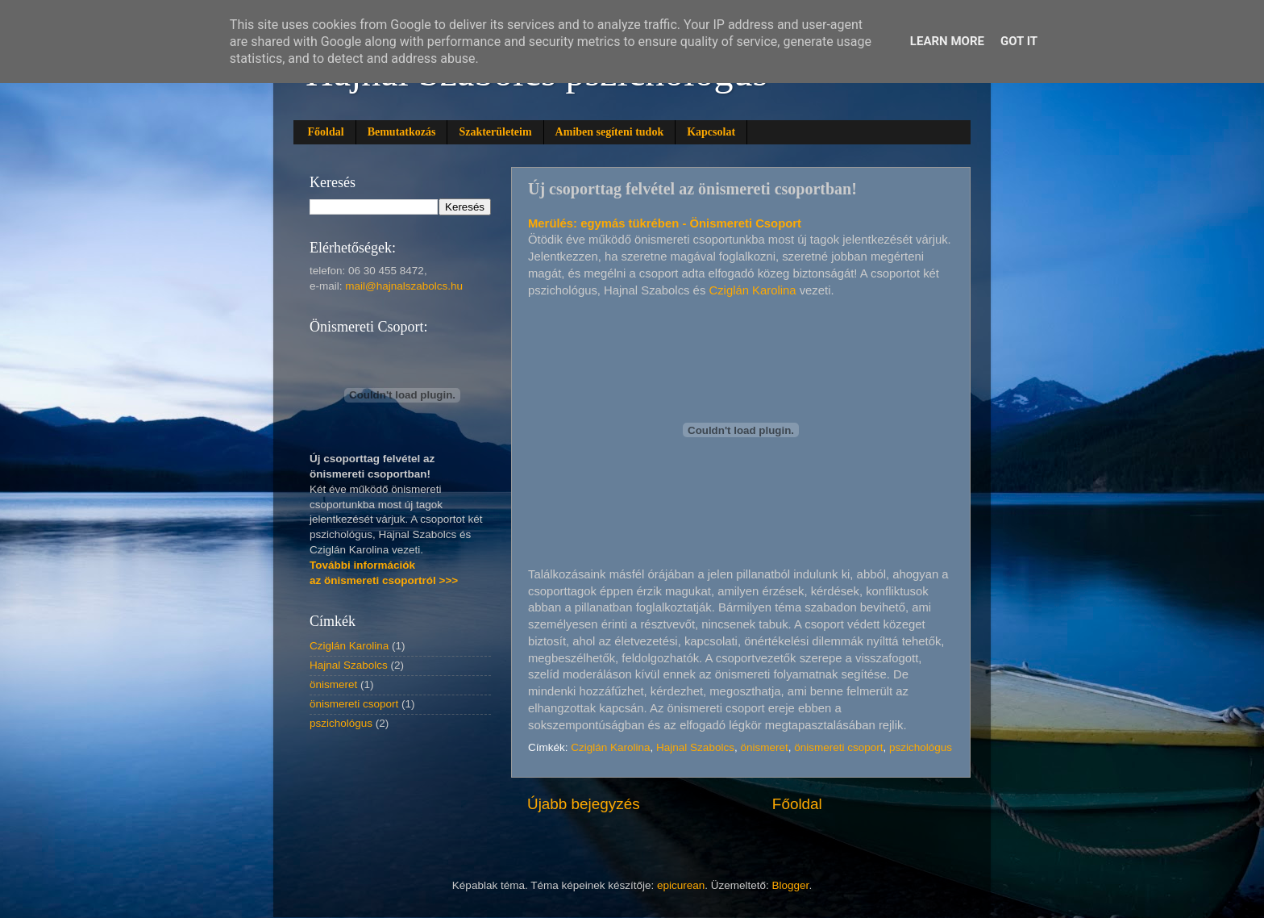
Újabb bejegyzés (583, 803)
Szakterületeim (495, 132)
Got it (1018, 41)
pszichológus (920, 747)
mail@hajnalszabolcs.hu (404, 286)
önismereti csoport (838, 747)
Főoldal (326, 132)
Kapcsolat (711, 132)
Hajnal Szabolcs (695, 747)
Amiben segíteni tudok (609, 132)
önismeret (764, 747)
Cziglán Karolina (752, 290)
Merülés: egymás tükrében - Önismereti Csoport (664, 223)
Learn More (947, 41)
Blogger (790, 885)
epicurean (681, 885)
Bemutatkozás (402, 132)
